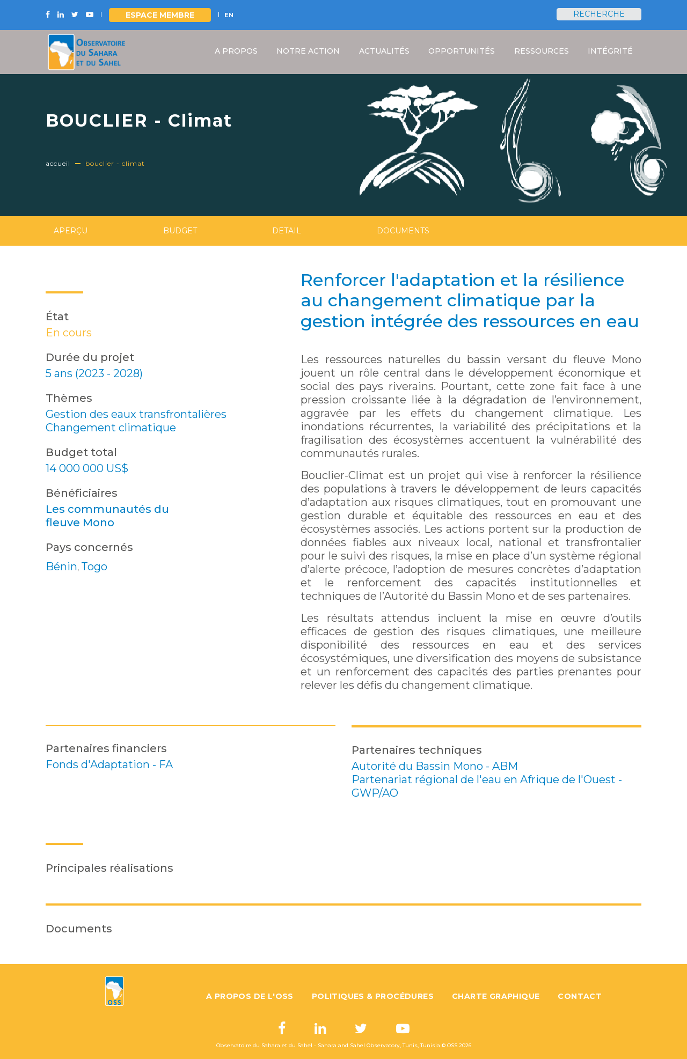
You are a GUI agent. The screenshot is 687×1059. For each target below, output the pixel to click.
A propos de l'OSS (250, 996)
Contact (580, 996)
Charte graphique (495, 996)
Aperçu (70, 231)
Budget (180, 231)
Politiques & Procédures (373, 996)
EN (228, 15)
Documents (403, 231)
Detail (286, 231)
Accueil (58, 163)
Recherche (599, 14)
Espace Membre (160, 15)
